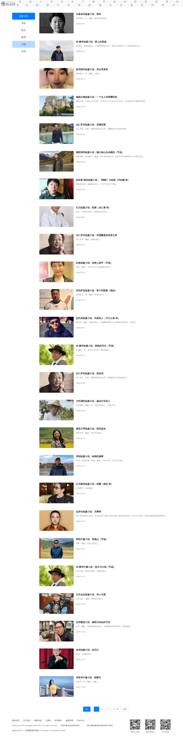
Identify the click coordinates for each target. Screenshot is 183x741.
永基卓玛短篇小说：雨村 (88, 14)
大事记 (48, 720)
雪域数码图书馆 (31, 730)
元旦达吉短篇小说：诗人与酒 (91, 594)
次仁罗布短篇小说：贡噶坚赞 (91, 124)
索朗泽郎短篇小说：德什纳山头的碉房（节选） (100, 152)
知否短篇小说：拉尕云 (87, 649)
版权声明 (69, 720)
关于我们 (27, 720)
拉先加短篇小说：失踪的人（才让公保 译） (98, 318)
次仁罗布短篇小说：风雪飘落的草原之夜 (96, 235)
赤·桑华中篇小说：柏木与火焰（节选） (96, 567)
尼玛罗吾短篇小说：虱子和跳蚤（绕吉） (96, 290)
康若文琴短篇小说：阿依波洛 (91, 428)
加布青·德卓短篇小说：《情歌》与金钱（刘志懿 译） (103, 180)
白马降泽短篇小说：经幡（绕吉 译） (94, 484)
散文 (23, 30)
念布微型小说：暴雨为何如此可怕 (93, 622)
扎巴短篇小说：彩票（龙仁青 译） (93, 207)
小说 (23, 44)
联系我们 (58, 720)
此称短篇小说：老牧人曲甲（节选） (94, 263)
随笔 (23, 37)
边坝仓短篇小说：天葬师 (88, 511)
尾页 (125, 709)
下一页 (116, 709)
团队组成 (38, 720)
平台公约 (80, 720)
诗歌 (23, 23)
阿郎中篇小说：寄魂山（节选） (92, 539)
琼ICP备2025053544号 (70, 725)
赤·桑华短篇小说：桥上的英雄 (91, 41)
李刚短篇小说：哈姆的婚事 (89, 456)
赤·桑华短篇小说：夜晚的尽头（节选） (96, 345)
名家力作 (23, 16)
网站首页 (16, 720)
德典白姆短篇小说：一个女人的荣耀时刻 (96, 97)
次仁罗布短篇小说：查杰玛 (89, 373)
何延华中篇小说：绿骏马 (88, 677)
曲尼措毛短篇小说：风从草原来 (92, 69)
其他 (23, 51)
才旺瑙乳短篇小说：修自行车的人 (93, 401)
